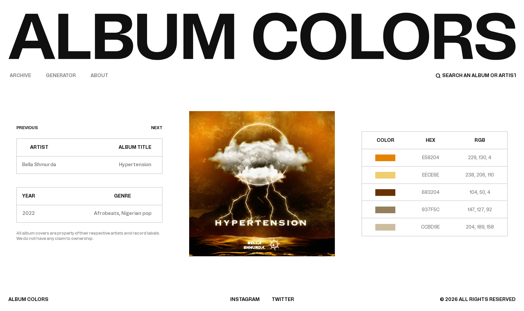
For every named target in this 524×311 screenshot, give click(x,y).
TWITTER (283, 299)
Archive (20, 75)
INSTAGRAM (245, 299)
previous (27, 127)
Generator (61, 75)
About (99, 75)
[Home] (262, 36)
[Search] (475, 75)
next (156, 127)
